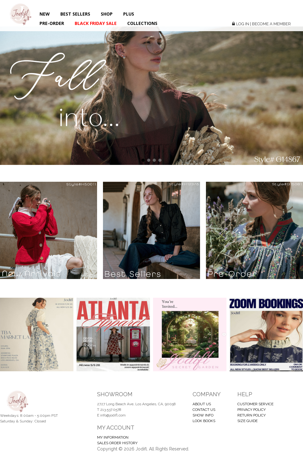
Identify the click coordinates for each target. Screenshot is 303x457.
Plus (128, 14)
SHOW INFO (203, 415)
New (45, 14)
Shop (107, 14)
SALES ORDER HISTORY (117, 443)
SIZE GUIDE (247, 421)
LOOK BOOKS (204, 421)
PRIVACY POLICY (251, 409)
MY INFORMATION (112, 437)
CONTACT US (204, 409)
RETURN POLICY (251, 415)
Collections (142, 23)
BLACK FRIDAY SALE (96, 23)
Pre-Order (52, 23)
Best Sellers (75, 14)
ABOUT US (202, 404)
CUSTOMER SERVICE (255, 404)
